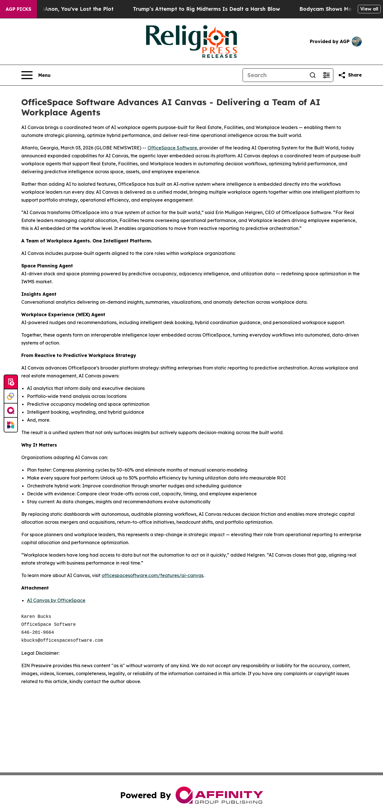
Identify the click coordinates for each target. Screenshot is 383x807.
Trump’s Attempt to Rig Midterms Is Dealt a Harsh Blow (213, 9)
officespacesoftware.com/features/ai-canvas (152, 575)
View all (369, 9)
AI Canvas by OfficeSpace (56, 600)
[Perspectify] (10, 396)
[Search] (274, 75)
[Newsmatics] (10, 425)
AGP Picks (18, 9)
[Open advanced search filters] (326, 75)
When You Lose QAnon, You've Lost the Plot (64, 9)
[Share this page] (350, 75)
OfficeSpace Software (172, 148)
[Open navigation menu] (35, 75)
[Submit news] (10, 382)
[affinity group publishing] (10, 411)
